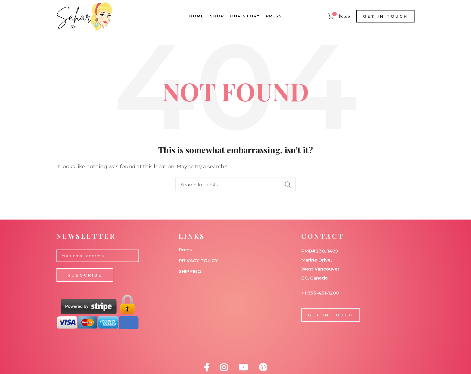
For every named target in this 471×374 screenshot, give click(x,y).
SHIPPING (190, 271)
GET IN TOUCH (385, 16)
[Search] (235, 184)
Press (185, 250)
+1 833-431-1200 (320, 293)
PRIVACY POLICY (198, 260)
